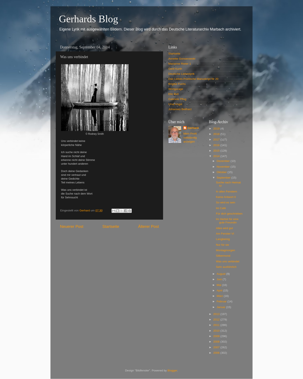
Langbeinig (223, 239)
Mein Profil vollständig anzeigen (190, 137)
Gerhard (193, 127)
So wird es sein (225, 202)
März (220, 296)
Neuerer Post (71, 226)
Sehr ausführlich (226, 266)
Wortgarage (175, 89)
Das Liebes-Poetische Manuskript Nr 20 (193, 78)
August (221, 273)
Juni (220, 279)
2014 (216, 156)
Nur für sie (222, 244)
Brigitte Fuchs (177, 83)
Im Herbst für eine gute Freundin (227, 221)
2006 (216, 352)
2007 (216, 347)
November (224, 166)
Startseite (110, 226)
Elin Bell (173, 94)
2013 (216, 314)
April (220, 290)
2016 (216, 145)
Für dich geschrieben (229, 213)
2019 (216, 128)
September (224, 177)
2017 (216, 139)
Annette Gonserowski (181, 58)
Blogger (172, 370)
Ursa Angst (175, 104)
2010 (216, 330)
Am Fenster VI (225, 233)
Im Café (221, 208)
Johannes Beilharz (180, 109)
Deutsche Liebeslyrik (181, 73)
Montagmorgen (225, 250)
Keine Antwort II (226, 197)
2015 (216, 150)
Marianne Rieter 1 (179, 63)
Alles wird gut (224, 228)
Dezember (224, 161)
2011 (216, 325)
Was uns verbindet (227, 261)
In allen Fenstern (226, 191)
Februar (222, 301)
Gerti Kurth (175, 68)
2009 (216, 336)
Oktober (222, 172)
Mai (219, 285)
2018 (216, 134)
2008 (216, 341)
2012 (216, 319)
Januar (221, 307)
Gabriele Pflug (177, 99)
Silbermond (223, 255)
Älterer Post (148, 226)
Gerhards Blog (88, 18)
